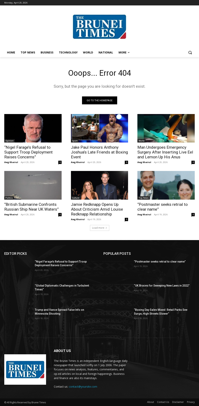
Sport (75, 140)
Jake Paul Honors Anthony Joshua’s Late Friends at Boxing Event (99, 152)
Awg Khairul (11, 162)
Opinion (9, 140)
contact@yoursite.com (83, 386)
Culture (75, 198)
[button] (190, 52)
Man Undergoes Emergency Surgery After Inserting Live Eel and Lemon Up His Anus (165, 152)
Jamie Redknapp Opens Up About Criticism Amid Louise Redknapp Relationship (97, 209)
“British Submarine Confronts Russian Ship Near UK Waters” (31, 207)
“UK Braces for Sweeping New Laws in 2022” (161, 285)
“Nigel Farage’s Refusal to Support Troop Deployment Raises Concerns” (28, 152)
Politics (9, 198)
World (141, 140)
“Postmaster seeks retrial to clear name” (160, 261)
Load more (99, 227)
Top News (144, 198)
